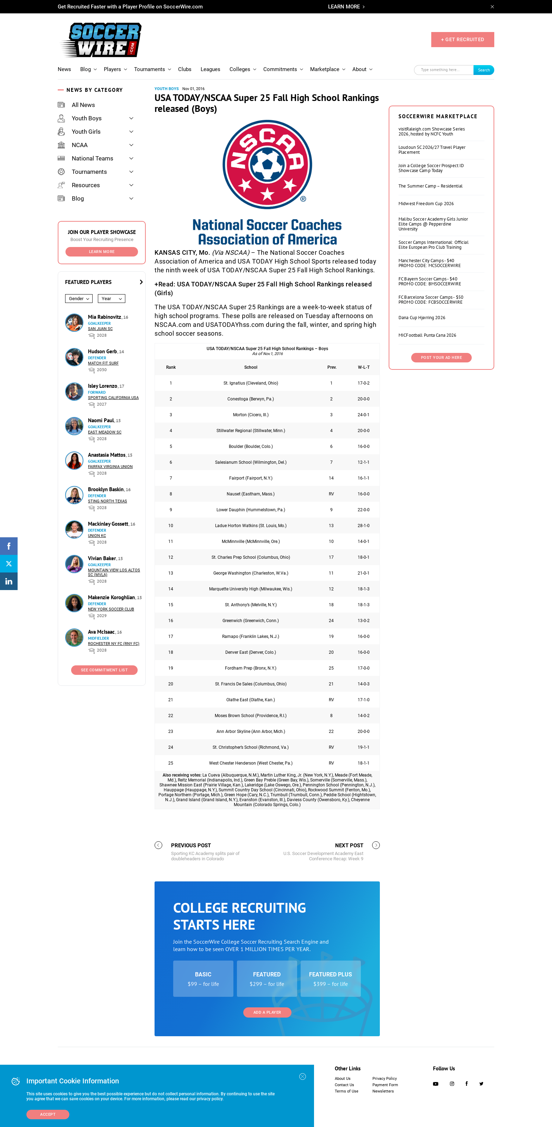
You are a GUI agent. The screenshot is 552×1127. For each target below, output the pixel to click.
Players (112, 69)
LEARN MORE (344, 7)
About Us (343, 1078)
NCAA (73, 144)
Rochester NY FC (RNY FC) (113, 643)
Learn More (102, 251)
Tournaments (149, 69)
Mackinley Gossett (109, 523)
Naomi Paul (101, 420)
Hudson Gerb (103, 351)
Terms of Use (346, 1091)
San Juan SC (100, 329)
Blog (85, 69)
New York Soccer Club (111, 609)
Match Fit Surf (103, 363)
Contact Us (344, 1085)
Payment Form (385, 1085)
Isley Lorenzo (103, 385)
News (64, 69)
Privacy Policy (384, 1078)
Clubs (185, 69)
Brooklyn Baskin (106, 489)
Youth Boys (80, 118)
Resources (79, 185)
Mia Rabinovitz (105, 317)
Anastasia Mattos (107, 454)
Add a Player (267, 1012)
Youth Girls (79, 131)
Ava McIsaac (102, 631)
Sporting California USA (113, 397)
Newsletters (383, 1091)
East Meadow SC (104, 432)
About (359, 69)
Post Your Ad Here (441, 357)
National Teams (85, 158)
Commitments (280, 69)
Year (106, 298)
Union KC (97, 535)
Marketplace (324, 69)
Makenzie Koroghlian (112, 597)
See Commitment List (104, 670)
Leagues (210, 69)
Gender (76, 298)
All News (76, 104)
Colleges (240, 69)
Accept (48, 1114)
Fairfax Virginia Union (110, 466)
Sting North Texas (107, 501)
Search (484, 69)
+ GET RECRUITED (462, 39)
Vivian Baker (102, 558)
